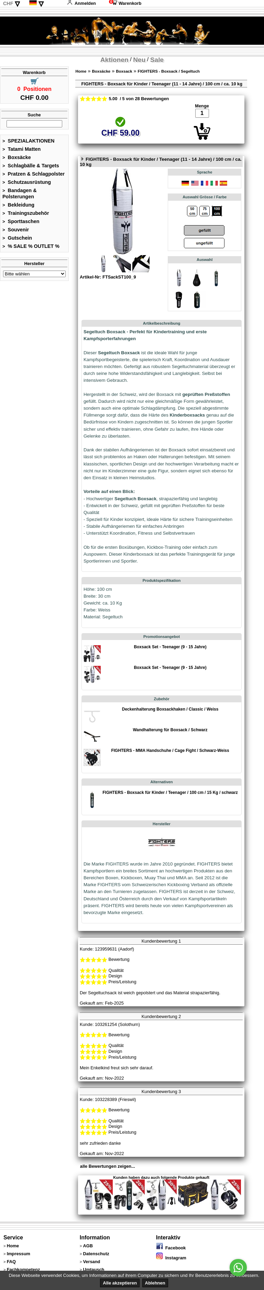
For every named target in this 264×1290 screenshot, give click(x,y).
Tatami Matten (21, 149)
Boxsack (124, 71)
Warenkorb (125, 3)
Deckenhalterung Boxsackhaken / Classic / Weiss (170, 709)
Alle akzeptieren (120, 1283)
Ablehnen (155, 1283)
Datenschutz (96, 1253)
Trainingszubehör (25, 213)
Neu (139, 59)
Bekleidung (18, 205)
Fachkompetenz (23, 1269)
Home (80, 71)
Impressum (18, 1253)
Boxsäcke (16, 157)
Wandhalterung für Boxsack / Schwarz (170, 729)
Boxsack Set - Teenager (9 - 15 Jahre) (170, 646)
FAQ (11, 1261)
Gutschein (17, 238)
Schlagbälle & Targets (30, 165)
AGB (87, 1245)
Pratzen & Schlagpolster (33, 174)
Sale (157, 59)
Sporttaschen (21, 221)
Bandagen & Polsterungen (19, 193)
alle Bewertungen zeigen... (107, 1166)
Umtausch (93, 1269)
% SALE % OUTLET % (30, 246)
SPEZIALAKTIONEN (28, 141)
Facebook (171, 1247)
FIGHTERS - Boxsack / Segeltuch (169, 71)
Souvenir (15, 229)
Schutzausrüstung (26, 182)
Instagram (171, 1257)
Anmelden (81, 3)
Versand (91, 1261)
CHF (8, 3)
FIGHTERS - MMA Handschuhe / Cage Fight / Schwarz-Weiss (170, 750)
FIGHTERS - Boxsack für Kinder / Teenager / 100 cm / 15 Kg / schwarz (170, 792)
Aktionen (114, 59)
